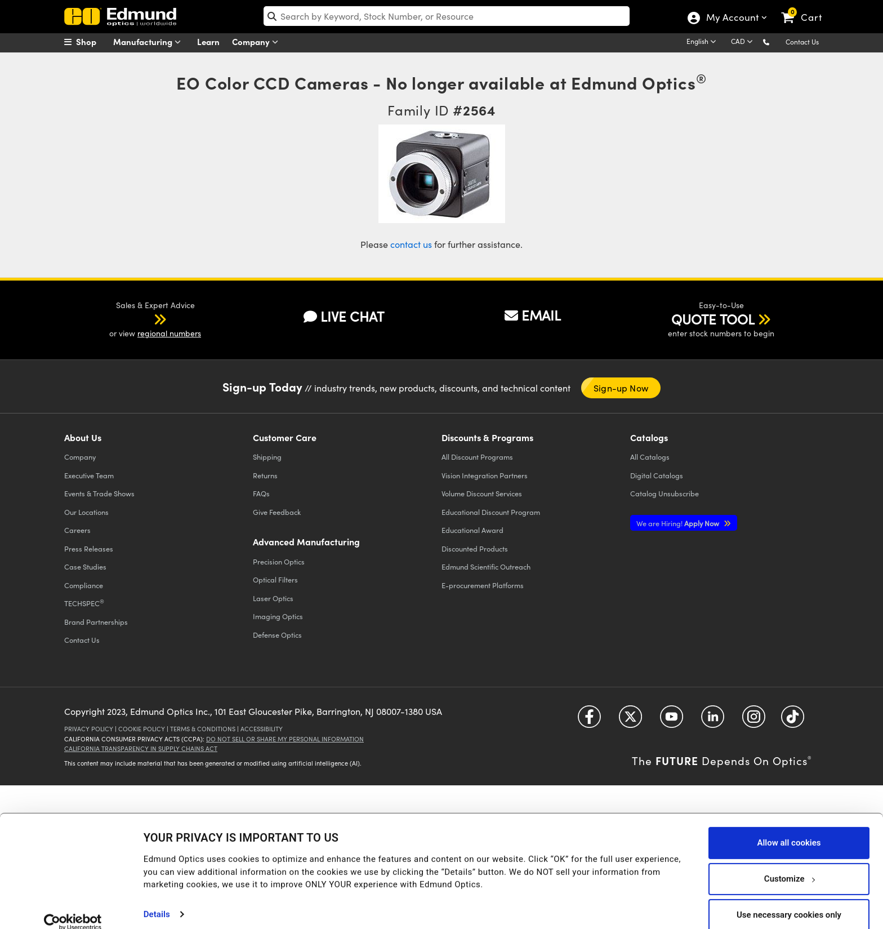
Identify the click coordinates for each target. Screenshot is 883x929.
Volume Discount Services (482, 493)
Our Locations (86, 512)
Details (157, 898)
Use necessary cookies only (789, 899)
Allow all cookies (788, 827)
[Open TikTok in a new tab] (792, 720)
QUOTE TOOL (713, 319)
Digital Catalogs (656, 475)
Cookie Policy (141, 728)
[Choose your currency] (743, 42)
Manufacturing (149, 41)
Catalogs (650, 456)
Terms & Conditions (202, 728)
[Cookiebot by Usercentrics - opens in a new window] (73, 906)
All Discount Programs (477, 456)
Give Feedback (277, 512)
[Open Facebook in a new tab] (589, 720)
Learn (208, 41)
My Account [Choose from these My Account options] (731, 19)
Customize (789, 863)
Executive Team (89, 475)
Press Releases (88, 548)
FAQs (261, 493)
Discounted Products (475, 548)
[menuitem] (92, 41)
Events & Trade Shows (99, 493)
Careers (77, 530)
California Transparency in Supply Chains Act (140, 748)
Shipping (267, 456)
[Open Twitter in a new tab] (630, 720)
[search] (447, 16)
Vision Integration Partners (485, 475)
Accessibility (261, 728)
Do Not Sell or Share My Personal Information (285, 739)
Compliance (83, 585)
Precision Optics (279, 561)
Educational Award (472, 530)
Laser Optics (273, 598)
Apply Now (678, 523)
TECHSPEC (84, 603)
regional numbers (169, 333)
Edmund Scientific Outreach (486, 566)
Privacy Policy (88, 728)
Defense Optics (277, 634)
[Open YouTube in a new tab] (671, 720)
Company (257, 41)
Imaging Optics (278, 616)
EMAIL (533, 315)
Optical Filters (275, 579)
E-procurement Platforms (483, 585)
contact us (411, 244)
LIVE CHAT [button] (344, 316)
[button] (775, 41)
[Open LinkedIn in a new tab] (712, 720)
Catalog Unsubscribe (664, 493)
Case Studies (85, 566)
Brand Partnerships (96, 621)
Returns (265, 475)
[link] (807, 8)
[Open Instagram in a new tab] (753, 720)
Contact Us (802, 41)
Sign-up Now (621, 388)
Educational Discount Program (491, 512)
